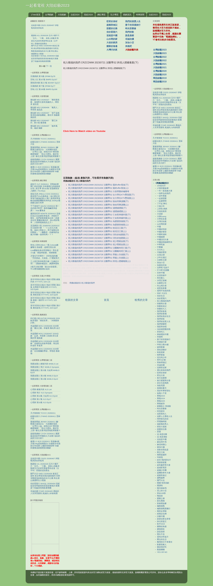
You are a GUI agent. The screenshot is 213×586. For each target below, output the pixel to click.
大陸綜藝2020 (160, 74)
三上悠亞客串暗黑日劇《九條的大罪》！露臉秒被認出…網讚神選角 (44, 262)
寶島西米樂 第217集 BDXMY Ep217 (45, 83)
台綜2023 (153, 14)
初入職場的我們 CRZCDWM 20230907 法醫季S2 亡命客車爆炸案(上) (99, 218)
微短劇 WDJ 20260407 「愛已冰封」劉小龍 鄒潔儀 (43, 122)
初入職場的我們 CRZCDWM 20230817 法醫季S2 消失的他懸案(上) (98, 238)
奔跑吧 (128, 46)
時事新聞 (140, 14)
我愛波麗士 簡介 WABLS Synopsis (44, 367)
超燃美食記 (111, 25)
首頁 (106, 299)
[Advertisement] (85, 36)
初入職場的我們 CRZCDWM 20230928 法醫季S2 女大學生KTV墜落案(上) (101, 198)
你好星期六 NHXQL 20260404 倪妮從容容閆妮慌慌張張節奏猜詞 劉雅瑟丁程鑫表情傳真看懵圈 (45, 486)
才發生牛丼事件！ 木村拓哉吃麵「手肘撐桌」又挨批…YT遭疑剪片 (44, 257)
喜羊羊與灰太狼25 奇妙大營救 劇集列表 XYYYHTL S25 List (45, 280)
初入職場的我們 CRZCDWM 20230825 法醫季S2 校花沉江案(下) (97, 228)
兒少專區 (114, 14)
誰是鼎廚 (129, 35)
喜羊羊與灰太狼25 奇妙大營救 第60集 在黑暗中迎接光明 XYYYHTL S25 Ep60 (45, 287)
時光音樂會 (130, 28)
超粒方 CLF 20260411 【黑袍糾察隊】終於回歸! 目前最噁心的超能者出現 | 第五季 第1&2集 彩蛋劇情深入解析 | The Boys (45, 187)
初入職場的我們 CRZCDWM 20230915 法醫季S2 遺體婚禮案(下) (97, 208)
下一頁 (49, 66)
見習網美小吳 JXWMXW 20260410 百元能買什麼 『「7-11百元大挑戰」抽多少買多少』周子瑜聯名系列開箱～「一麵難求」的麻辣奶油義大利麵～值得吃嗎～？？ (44, 230)
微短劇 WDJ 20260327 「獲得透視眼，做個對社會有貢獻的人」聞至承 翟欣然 (44, 102)
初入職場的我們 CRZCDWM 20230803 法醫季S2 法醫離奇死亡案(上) (99, 251)
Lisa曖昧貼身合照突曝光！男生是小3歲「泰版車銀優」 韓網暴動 (44, 251)
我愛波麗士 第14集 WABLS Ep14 (44, 376)
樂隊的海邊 (111, 46)
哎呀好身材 (111, 21)
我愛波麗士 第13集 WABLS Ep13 (44, 379)
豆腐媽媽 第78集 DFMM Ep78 (42, 76)
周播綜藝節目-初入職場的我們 (82, 283)
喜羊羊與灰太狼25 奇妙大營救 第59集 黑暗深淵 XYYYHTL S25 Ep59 (45, 294)
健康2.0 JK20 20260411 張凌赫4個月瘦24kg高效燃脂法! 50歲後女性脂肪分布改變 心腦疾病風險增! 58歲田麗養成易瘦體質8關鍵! (45, 170)
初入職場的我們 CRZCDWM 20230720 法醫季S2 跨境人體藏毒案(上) (99, 261)
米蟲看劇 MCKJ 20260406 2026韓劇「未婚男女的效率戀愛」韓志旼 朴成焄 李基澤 (44, 343)
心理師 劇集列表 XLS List (41, 389)
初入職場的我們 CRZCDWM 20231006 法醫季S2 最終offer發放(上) (98, 188)
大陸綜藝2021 (160, 67)
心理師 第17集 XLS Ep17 (40, 399)
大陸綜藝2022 (160, 60)
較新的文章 (71, 299)
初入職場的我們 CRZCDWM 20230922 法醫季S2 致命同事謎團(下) (98, 201)
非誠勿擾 (129, 39)
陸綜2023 (166, 14)
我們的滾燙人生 (132, 21)
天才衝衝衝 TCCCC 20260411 (43, 139)
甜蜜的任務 (111, 28)
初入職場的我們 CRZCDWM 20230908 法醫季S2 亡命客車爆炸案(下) (99, 215)
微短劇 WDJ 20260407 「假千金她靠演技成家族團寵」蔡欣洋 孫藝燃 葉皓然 (44, 115)
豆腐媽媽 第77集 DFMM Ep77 (42, 86)
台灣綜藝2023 (160, 50)
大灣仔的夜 (111, 50)
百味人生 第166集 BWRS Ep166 (43, 89)
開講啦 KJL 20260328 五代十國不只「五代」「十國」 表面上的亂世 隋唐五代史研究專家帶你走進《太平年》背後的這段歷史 (44, 467)
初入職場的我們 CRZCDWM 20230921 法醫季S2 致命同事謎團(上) (98, 205)
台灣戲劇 (49, 14)
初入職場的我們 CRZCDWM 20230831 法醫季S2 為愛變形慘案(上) (98, 225)
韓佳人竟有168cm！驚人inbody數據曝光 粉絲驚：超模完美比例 (44, 246)
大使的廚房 (111, 42)
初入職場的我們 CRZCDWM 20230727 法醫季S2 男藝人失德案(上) (98, 258)
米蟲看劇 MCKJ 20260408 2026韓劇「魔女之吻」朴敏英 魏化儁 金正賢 (45, 328)
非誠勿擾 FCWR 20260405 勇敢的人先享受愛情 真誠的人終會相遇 (44, 492)
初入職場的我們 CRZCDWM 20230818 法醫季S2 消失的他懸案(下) (98, 235)
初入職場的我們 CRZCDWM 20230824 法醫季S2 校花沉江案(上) (97, 231)
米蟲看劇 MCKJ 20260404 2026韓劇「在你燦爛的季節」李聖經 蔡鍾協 (44, 351)
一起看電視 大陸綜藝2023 (47, 5)
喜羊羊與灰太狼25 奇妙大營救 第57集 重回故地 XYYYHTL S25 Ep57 (45, 307)
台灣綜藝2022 (160, 57)
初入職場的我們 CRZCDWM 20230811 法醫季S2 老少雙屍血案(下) (98, 241)
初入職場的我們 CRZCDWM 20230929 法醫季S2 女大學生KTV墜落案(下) (101, 195)
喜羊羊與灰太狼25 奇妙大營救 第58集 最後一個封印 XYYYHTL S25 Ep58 (45, 300)
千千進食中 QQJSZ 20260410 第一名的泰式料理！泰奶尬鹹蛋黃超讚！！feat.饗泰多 (44, 208)
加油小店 (129, 42)
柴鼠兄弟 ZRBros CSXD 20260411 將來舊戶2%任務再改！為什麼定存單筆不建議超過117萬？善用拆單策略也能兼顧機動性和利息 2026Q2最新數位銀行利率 (45, 198)
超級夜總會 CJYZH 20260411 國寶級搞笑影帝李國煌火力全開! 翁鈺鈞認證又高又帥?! (45, 161)
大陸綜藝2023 (160, 53)
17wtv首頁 (35, 14)
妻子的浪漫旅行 (132, 25)
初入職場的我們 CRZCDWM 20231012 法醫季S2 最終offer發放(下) (98, 185)
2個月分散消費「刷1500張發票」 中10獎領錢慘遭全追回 (44, 268)
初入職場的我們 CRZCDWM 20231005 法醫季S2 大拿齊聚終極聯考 (98, 191)
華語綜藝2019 (160, 78)
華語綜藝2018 (160, 81)
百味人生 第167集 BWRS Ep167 (43, 80)
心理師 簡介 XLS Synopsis (41, 393)
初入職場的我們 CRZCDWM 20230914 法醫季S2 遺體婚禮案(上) (97, 211)
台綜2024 (75, 14)
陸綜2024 (88, 14)
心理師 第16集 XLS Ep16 (40, 402)
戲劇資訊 (127, 14)
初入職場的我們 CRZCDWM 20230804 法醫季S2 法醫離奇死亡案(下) (99, 248)
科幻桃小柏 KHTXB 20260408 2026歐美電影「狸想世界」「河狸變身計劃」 (45, 320)
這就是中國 (111, 35)
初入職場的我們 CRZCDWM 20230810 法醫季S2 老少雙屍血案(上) (98, 244)
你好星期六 (111, 32)
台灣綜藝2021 (160, 64)
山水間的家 (111, 39)
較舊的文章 (141, 299)
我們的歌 (129, 32)
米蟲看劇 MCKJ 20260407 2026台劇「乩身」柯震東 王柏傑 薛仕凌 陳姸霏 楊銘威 (44, 336)
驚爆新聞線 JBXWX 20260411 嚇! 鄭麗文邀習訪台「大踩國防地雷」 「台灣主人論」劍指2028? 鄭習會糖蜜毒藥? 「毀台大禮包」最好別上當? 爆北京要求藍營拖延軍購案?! (45, 151)
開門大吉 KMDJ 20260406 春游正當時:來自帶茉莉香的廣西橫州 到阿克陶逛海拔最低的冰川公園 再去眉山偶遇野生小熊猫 (45, 477)
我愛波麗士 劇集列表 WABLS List (44, 364)
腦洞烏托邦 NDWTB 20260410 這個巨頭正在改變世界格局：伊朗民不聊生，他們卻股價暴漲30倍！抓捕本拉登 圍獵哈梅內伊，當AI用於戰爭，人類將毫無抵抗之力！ (45, 218)
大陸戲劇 (62, 14)
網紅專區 (101, 14)
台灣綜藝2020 (160, 71)
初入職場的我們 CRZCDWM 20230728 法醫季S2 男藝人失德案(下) (98, 254)
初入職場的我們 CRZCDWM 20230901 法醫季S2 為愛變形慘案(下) (98, 221)
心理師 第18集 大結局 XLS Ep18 (43, 396)
